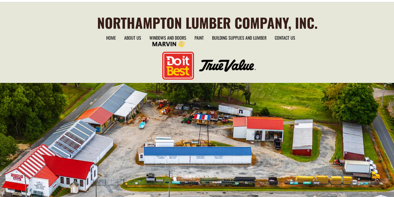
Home (111, 37)
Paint (199, 37)
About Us (132, 37)
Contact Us (285, 37)
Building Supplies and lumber (239, 37)
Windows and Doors (167, 37)
